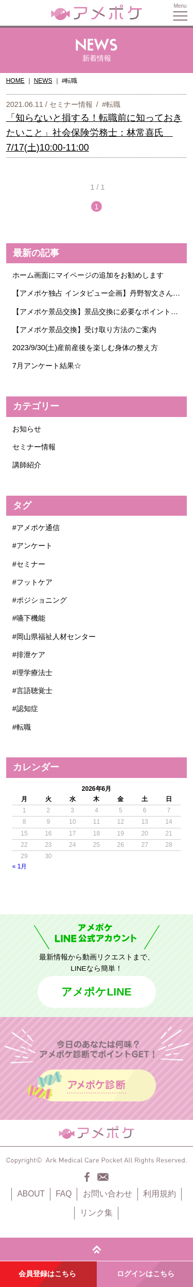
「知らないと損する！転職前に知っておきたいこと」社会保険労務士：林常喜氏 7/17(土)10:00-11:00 (94, 133)
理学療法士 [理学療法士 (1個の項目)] (34, 672)
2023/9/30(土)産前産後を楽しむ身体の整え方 (85, 347)
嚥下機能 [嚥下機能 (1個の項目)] (30, 618)
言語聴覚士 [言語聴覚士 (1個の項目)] (34, 690)
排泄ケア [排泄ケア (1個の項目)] (30, 654)
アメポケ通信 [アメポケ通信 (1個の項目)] (38, 527)
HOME (15, 81)
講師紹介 (26, 465)
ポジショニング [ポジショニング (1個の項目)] (41, 600)
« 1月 (19, 866)
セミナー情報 (71, 104)
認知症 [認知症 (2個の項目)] (27, 708)
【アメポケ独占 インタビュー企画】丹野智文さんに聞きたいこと (96, 293)
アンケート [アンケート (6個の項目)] (34, 545)
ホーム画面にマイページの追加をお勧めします (88, 275)
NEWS (43, 81)
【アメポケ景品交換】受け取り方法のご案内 (84, 329)
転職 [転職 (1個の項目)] (23, 727)
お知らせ (26, 429)
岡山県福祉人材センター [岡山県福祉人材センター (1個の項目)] (56, 636)
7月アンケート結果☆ (46, 365)
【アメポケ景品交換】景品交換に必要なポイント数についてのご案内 (96, 311)
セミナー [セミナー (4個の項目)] (30, 564)
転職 (113, 104)
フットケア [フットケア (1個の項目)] (34, 582)
